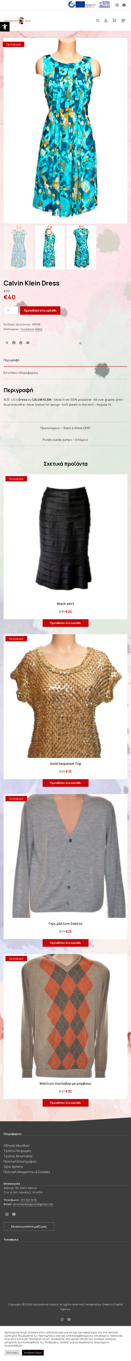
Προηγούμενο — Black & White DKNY (65, 428)
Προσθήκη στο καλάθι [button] (65, 623)
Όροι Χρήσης (13, 1166)
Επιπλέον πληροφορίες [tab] (21, 373)
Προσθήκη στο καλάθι (40, 311)
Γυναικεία (27, 329)
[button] (5, 26)
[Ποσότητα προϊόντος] (11, 310)
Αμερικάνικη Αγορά (45, 1304)
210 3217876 (28, 1200)
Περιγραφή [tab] (12, 360)
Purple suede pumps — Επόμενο (65, 440)
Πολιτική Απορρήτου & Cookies (27, 1172)
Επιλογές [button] (12, 1352)
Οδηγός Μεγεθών (17, 1145)
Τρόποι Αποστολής (18, 1156)
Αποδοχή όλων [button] (33, 1352)
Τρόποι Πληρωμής (17, 1151)
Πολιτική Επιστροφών (20, 1161)
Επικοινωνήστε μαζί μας (29, 1226)
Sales (38, 329)
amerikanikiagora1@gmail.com (33, 1204)
